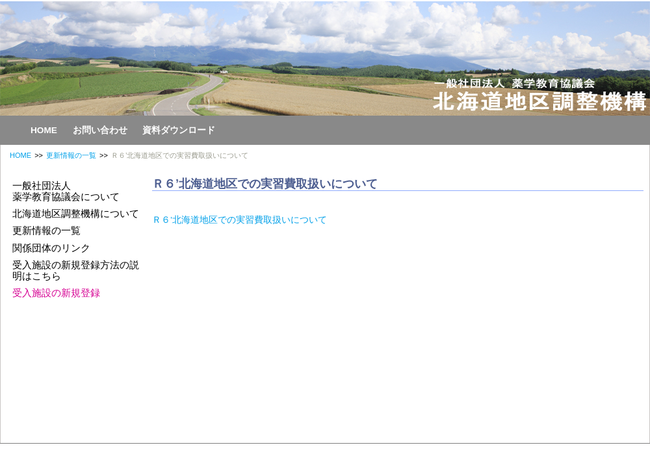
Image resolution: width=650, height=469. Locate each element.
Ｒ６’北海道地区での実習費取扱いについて (239, 220)
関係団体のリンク (51, 247)
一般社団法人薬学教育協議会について (66, 190)
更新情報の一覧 (71, 155)
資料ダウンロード (178, 130)
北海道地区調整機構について (75, 213)
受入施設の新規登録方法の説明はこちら (75, 270)
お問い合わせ (100, 130)
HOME (44, 130)
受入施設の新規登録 (56, 292)
